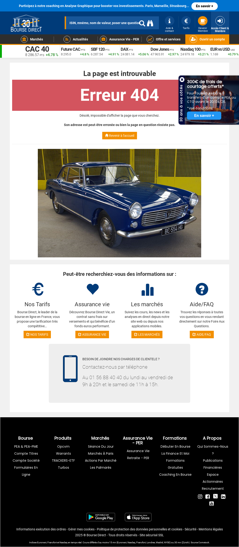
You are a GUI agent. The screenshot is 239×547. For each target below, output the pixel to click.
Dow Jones (160, 49)
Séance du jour (101, 446)
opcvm (63, 446)
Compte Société (26, 460)
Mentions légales (211, 529)
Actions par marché (100, 460)
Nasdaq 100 (190, 49)
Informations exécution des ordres (41, 529)
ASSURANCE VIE (92, 334)
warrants (63, 453)
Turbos (63, 467)
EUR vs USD (220, 49)
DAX (124, 49)
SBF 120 (98, 49)
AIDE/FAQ (202, 334)
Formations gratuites (175, 464)
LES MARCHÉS (147, 334)
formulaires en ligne (26, 471)
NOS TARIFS (37, 334)
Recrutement (213, 488)
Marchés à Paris (100, 453)
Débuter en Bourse (175, 446)
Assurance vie (138, 451)
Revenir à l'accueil (119, 135)
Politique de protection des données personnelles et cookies (139, 529)
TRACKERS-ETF (63, 460)
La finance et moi (175, 453)
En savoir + (204, 6)
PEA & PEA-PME (26, 446)
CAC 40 (37, 49)
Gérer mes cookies (81, 529)
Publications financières (213, 464)
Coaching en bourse (175, 474)
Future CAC (70, 49)
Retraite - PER (138, 458)
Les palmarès (100, 467)
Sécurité (190, 529)
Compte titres (26, 453)
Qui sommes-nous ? (212, 450)
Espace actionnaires (213, 478)
